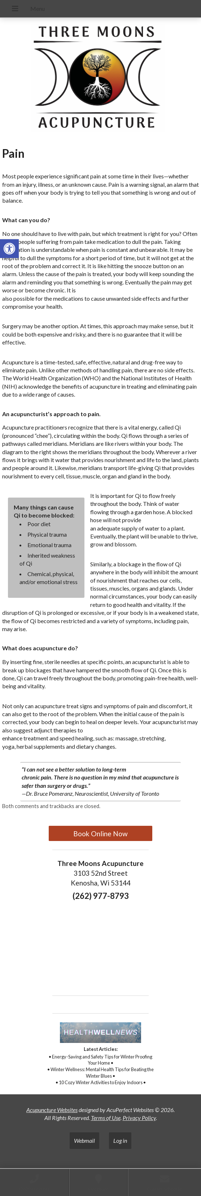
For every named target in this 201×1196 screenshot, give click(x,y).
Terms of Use (106, 1117)
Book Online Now (100, 833)
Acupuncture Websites (52, 1109)
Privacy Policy (139, 1117)
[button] (9, 248)
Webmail (84, 1140)
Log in (120, 1140)
